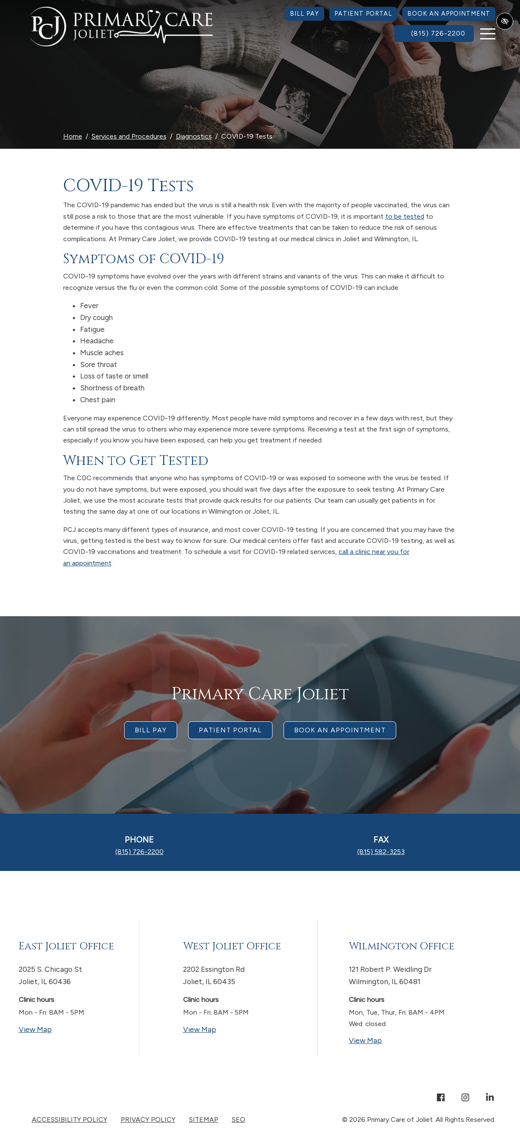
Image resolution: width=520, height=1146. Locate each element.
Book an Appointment (448, 13)
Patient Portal (363, 13)
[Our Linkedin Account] (489, 1098)
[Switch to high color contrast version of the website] (504, 21)
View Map (68, 1029)
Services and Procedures (129, 136)
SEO (238, 1119)
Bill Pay (304, 13)
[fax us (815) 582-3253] (381, 852)
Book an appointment (340, 730)
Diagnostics (194, 136)
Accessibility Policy (69, 1119)
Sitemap (203, 1119)
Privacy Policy (148, 1119)
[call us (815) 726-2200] (434, 33)
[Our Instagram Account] (465, 1098)
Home (72, 136)
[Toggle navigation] (487, 33)
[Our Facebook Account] (440, 1098)
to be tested (404, 216)
